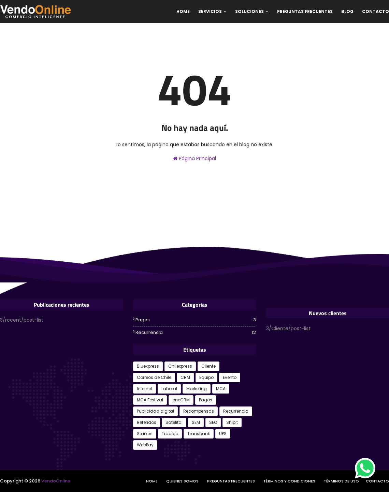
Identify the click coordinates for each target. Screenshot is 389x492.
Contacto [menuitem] (375, 11)
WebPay (145, 445)
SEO (213, 422)
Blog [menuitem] (347, 11)
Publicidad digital (155, 411)
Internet (144, 388)
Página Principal (194, 158)
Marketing (196, 388)
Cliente (208, 366)
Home (152, 481)
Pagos (195, 320)
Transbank (198, 433)
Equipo (206, 377)
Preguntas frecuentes (231, 481)
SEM (196, 422)
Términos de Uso (341, 481)
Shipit (232, 422)
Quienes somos (182, 481)
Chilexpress (180, 366)
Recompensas (198, 411)
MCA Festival (150, 400)
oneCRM (181, 400)
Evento (229, 377)
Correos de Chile (154, 377)
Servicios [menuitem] (210, 11)
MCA (221, 388)
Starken (145, 433)
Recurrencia (195, 332)
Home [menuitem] (183, 11)
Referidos (146, 422)
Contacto (377, 481)
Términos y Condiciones (289, 481)
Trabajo (170, 433)
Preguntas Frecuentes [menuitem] (305, 11)
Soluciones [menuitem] (249, 11)
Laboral (169, 388)
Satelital (174, 422)
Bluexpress (148, 366)
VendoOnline (55, 481)
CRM (185, 377)
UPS (223, 433)
